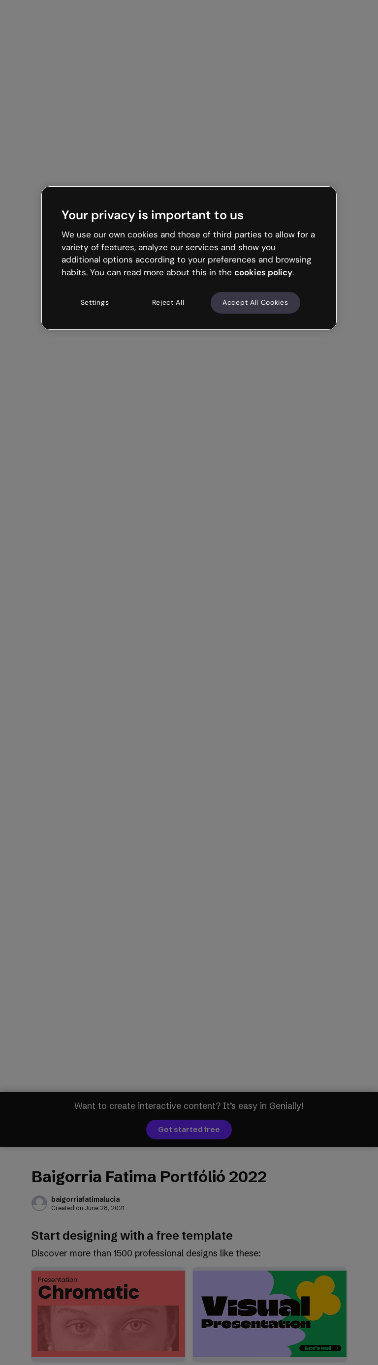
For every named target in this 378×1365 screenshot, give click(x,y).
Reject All (168, 302)
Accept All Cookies (255, 302)
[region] (189, 258)
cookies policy (263, 272)
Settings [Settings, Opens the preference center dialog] (95, 302)
